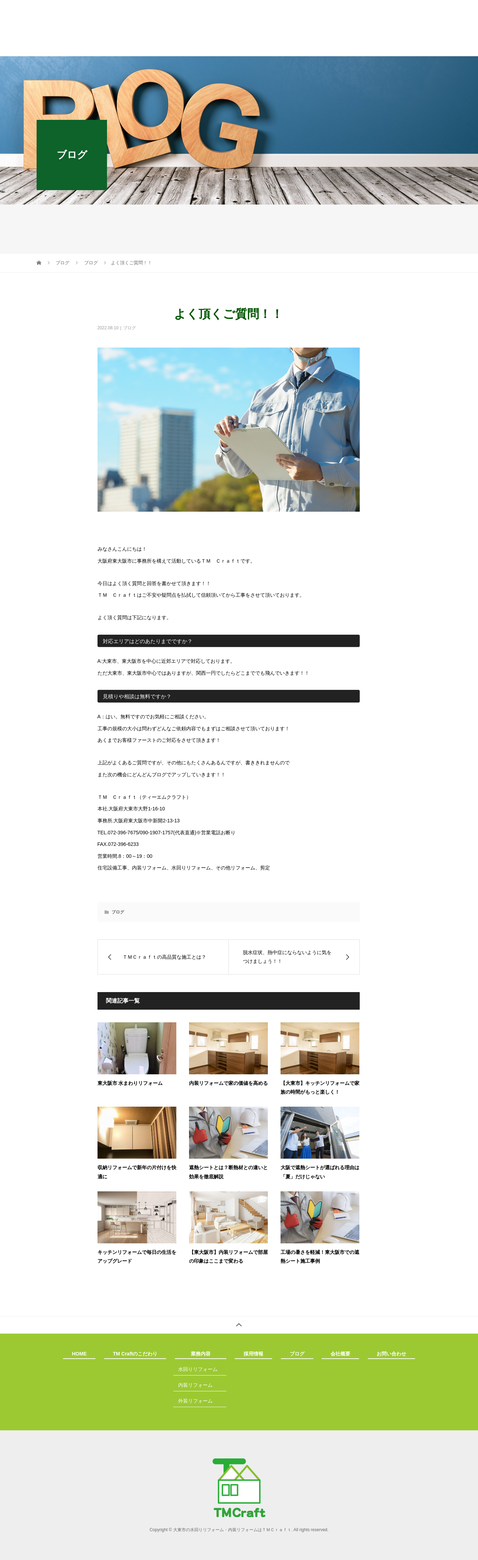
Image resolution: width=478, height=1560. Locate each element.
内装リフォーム (195, 1385)
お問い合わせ (394, 47)
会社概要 (340, 47)
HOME (75, 47)
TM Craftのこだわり (134, 47)
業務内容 (196, 47)
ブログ (293, 47)
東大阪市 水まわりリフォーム (130, 1083)
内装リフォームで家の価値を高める (228, 1083)
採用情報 (246, 47)
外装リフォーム (195, 1401)
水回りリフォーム (198, 1369)
